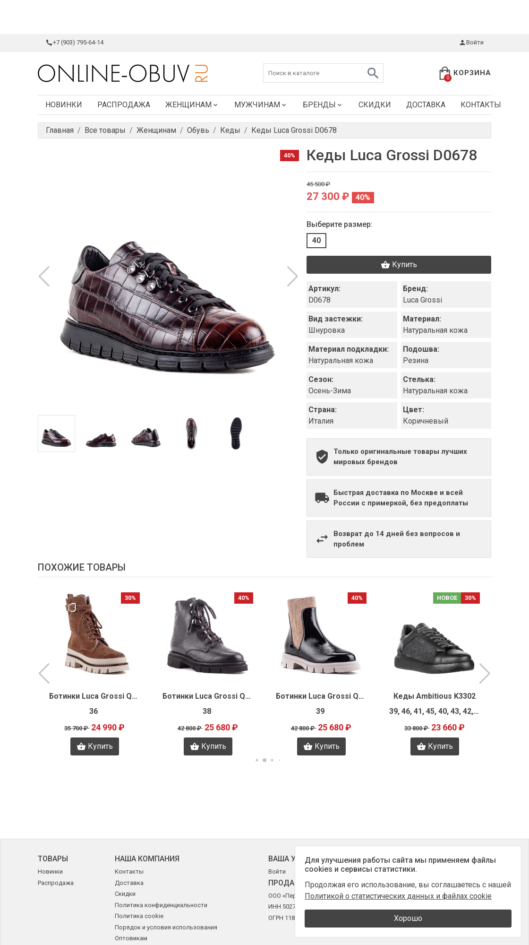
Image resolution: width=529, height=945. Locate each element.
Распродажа (123, 104)
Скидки (374, 104)
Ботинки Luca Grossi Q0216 (94, 696)
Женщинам (192, 104)
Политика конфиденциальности (161, 905)
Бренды (323, 104)
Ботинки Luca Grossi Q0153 (207, 696)
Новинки (63, 104)
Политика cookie (139, 915)
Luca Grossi (422, 299)
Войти (471, 42)
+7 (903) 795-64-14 (74, 42)
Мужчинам (261, 104)
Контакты (481, 104)
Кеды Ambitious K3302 (434, 696)
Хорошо (408, 918)
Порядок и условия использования (166, 927)
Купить (399, 264)
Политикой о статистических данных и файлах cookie (398, 896)
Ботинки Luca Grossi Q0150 (321, 696)
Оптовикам (131, 938)
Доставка (425, 104)
